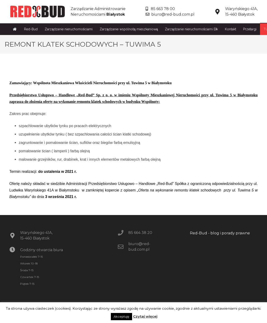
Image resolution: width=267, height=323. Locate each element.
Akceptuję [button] (121, 316)
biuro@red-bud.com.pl (170, 14)
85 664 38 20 (140, 232)
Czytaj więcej (145, 316)
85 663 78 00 (160, 9)
